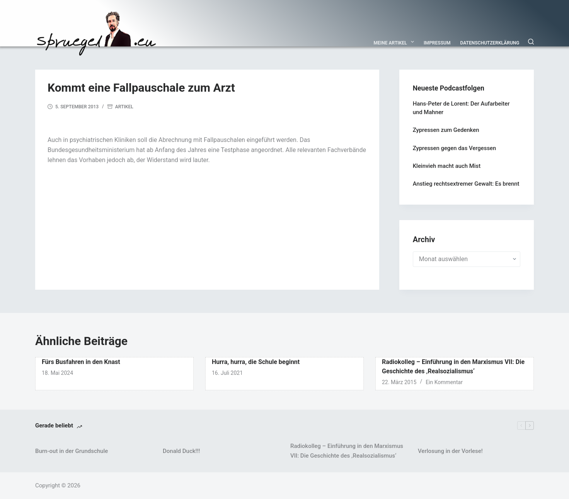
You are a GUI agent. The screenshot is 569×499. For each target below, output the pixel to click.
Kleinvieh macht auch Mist (446, 165)
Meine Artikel (395, 41)
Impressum (437, 43)
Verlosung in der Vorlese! (450, 451)
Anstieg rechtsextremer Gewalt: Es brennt (466, 183)
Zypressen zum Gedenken (446, 129)
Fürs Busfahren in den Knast (81, 362)
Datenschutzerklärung (490, 43)
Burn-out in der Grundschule (71, 451)
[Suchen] (531, 41)
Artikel (124, 106)
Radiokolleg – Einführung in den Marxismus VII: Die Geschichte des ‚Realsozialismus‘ (346, 451)
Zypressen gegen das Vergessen (454, 148)
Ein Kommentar (444, 382)
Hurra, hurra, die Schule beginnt (256, 362)
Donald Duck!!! (181, 451)
